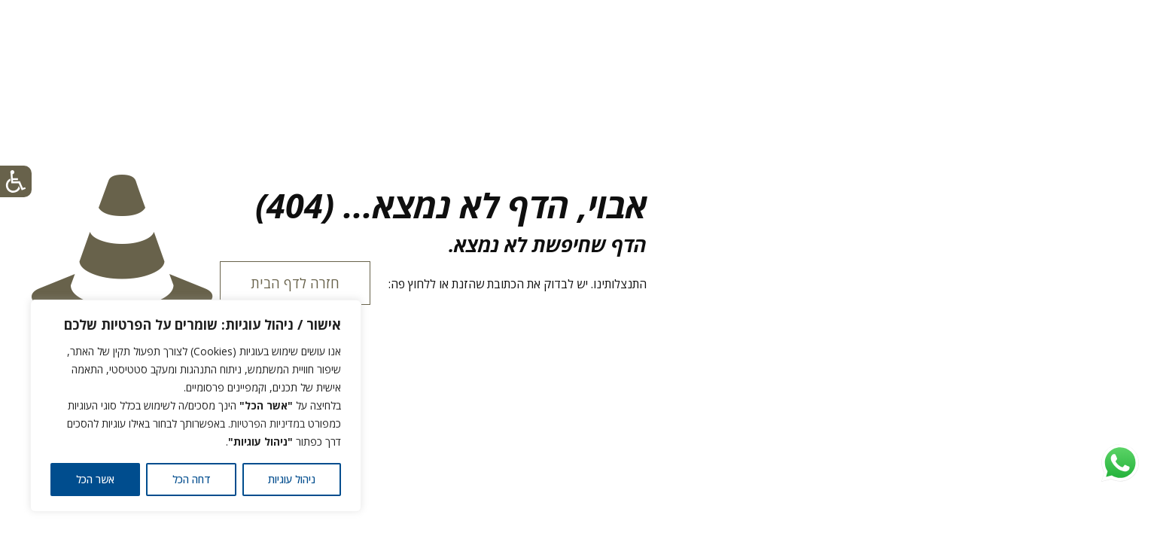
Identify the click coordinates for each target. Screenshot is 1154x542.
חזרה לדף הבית (295, 283)
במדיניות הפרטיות (267, 423)
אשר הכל (95, 479)
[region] (195, 406)
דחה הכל (191, 479)
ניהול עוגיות (291, 479)
